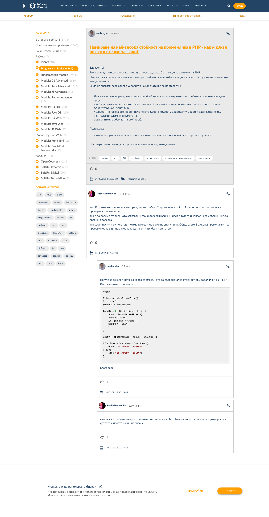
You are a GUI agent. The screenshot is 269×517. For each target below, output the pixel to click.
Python (60, 218)
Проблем (58, 233)
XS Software (160, 443)
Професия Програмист (48, 459)
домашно (43, 233)
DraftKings (159, 459)
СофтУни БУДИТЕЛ (124, 459)
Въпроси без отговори (187, 15)
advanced (42, 256)
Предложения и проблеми (57, 45)
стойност (136, 158)
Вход (240, 6)
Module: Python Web (51, 135)
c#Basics (42, 248)
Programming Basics (57, 68)
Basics (41, 210)
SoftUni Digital (53, 173)
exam (59, 195)
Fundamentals (57, 210)
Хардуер (44, 156)
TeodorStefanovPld (106, 183)
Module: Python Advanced (57, 99)
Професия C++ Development (87, 451)
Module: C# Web (55, 118)
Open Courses (54, 162)
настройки (195, 491)
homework (43, 202)
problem (42, 225)
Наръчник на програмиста (50, 454)
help (40, 241)
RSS (242, 15)
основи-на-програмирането (178, 158)
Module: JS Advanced (57, 92)
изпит (57, 202)
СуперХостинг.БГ (163, 448)
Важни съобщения (51, 51)
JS (71, 218)
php (63, 225)
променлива (153, 158)
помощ (69, 256)
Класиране (128, 15)
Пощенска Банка (163, 464)
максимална (204, 158)
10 (124, 158)
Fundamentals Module (59, 75)
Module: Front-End (55, 141)
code (65, 241)
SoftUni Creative (54, 167)
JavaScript (71, 202)
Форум (28, 15)
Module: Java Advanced (59, 86)
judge (72, 210)
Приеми (230, 491)
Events (48, 62)
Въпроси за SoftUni (52, 40)
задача (56, 256)
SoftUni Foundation (55, 178)
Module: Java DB (55, 113)
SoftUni (72, 233)
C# (39, 195)
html (50, 263)
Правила (76, 15)
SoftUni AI (118, 454)
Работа (43, 57)
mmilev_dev (102, 33)
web (40, 263)
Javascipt (52, 241)
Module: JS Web (53, 129)
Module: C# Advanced (58, 81)
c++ (54, 225)
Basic (60, 263)
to (53, 248)
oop (62, 248)
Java (49, 195)
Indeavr (158, 454)
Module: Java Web (55, 124)
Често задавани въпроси (49, 443)
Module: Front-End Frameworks (52, 148)
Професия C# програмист (50, 464)
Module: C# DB (54, 107)
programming (44, 218)
